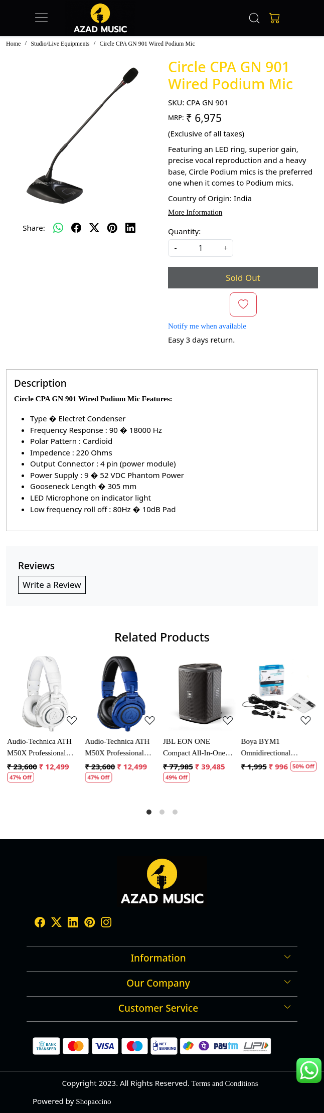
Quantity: (184, 231)
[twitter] (94, 227)
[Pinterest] (89, 923)
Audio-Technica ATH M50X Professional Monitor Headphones (39, 747)
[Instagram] (106, 923)
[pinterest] (112, 227)
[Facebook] (40, 923)
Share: (34, 228)
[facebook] (76, 227)
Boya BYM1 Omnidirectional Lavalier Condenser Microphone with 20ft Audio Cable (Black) (274, 747)
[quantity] (200, 248)
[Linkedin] (73, 923)
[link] (254, 18)
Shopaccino (93, 1101)
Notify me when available (207, 326)
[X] (56, 923)
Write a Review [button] (52, 584)
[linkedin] (130, 227)
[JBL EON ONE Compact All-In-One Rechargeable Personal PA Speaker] (201, 694)
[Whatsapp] (58, 227)
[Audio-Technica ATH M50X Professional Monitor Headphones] (45, 694)
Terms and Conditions (225, 1083)
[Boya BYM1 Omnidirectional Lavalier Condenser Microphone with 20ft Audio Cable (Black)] (279, 694)
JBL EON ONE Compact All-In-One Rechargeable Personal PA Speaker (197, 747)
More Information (195, 212)
